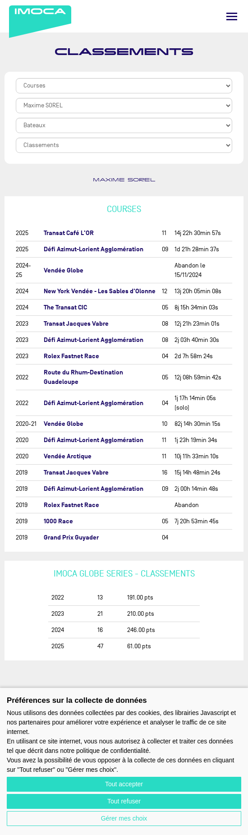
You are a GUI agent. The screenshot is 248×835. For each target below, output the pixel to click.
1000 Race (58, 521)
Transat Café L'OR (69, 233)
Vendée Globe (63, 270)
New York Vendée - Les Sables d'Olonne (100, 291)
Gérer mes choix (124, 818)
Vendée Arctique (68, 456)
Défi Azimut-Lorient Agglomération (93, 249)
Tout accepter (124, 784)
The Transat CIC (65, 307)
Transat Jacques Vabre (76, 324)
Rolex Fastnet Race (71, 356)
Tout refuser (124, 801)
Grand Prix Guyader (71, 537)
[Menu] (231, 16)
